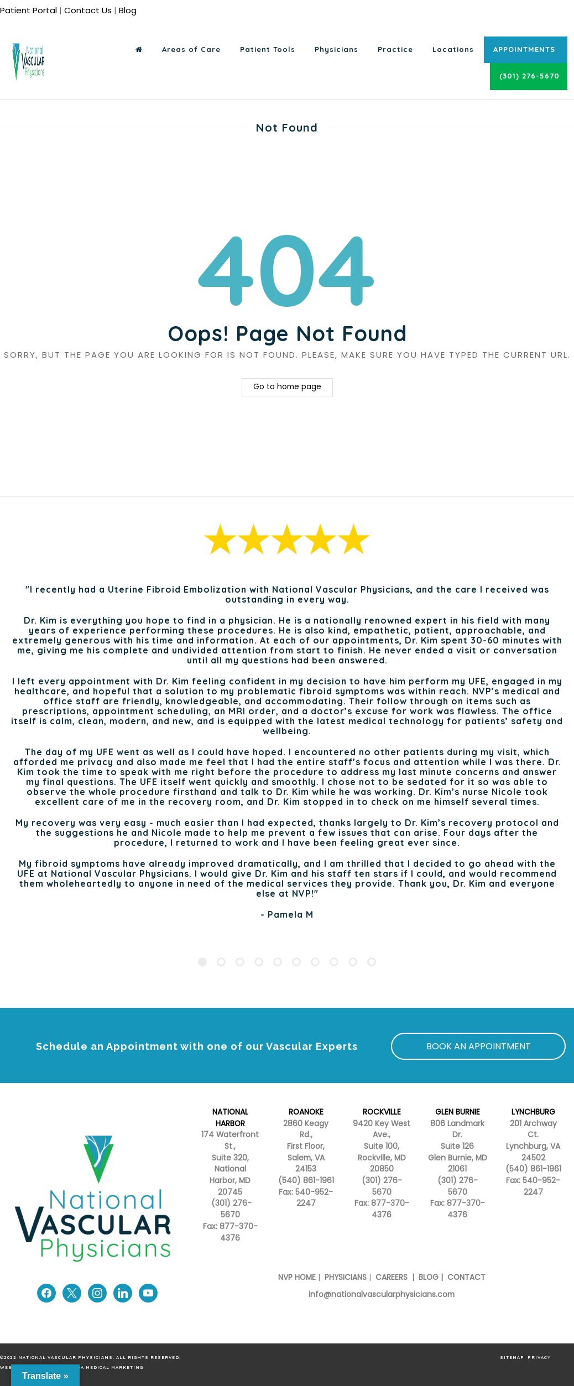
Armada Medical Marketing (102, 1367)
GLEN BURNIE (457, 1112)
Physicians (336, 49)
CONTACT (466, 1277)
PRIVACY (539, 1357)
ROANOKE (306, 1112)
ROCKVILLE (382, 1112)
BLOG (429, 1277)
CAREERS (390, 1277)
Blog (128, 10)
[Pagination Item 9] (352, 962)
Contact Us (88, 10)
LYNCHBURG (533, 1112)
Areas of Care (191, 49)
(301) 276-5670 (382, 1186)
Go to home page (287, 386)
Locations (453, 49)
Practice (395, 49)
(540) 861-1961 (306, 1180)
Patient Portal (28, 10)
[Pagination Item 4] (258, 962)
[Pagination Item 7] (315, 962)
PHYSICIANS (346, 1277)
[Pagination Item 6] (296, 962)
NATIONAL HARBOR (230, 1118)
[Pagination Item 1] (202, 962)
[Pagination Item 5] (277, 962)
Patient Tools (267, 49)
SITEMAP (512, 1357)
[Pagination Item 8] (334, 962)
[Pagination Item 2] (221, 962)
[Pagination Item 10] (371, 962)
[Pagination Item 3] (240, 962)
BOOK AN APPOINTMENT (478, 1046)
